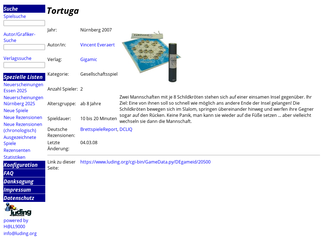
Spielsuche (15, 16)
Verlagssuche (17, 58)
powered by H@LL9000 (16, 223)
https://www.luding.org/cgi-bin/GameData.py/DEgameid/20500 (145, 162)
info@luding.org (20, 233)
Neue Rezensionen (23, 117)
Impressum (17, 189)
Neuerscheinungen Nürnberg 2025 (23, 100)
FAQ (9, 173)
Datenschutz (19, 198)
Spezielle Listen (23, 77)
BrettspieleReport (98, 129)
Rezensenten (17, 150)
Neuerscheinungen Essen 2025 (23, 87)
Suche (11, 8)
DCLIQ (125, 129)
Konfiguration (21, 164)
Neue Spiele (16, 110)
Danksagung (18, 181)
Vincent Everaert (97, 45)
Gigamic (88, 59)
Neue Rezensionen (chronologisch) (23, 127)
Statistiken (14, 157)
